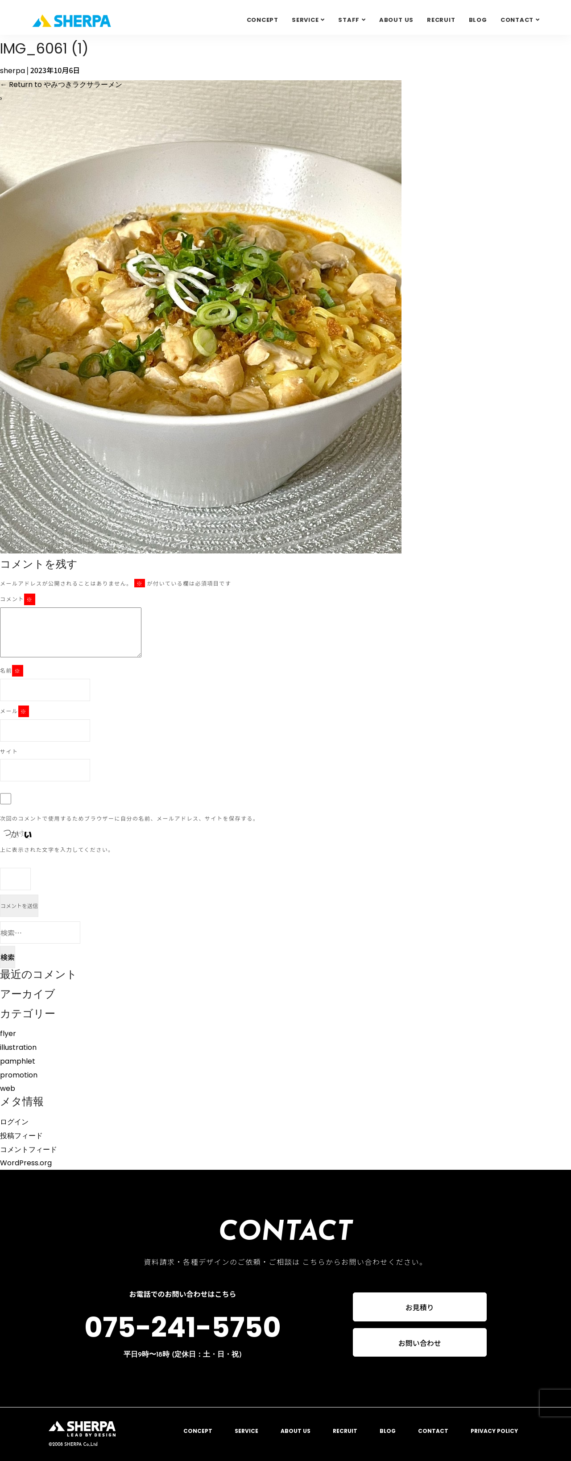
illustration (18, 1047)
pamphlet (17, 1061)
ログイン (14, 1122)
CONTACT (433, 1431)
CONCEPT (262, 20)
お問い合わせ (419, 1343)
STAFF (349, 20)
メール (14, 711)
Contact (517, 20)
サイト (9, 751)
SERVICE (305, 20)
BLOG (478, 20)
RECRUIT (441, 20)
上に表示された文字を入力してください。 (57, 849)
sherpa (12, 71)
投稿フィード (21, 1136)
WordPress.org (26, 1163)
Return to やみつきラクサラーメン (61, 84)
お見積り (419, 1307)
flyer (8, 1033)
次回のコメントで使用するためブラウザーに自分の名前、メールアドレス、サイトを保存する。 (129, 818)
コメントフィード (28, 1149)
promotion (18, 1075)
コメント (17, 599)
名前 (11, 671)
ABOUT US (396, 20)
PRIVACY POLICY (494, 1431)
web (7, 1088)
